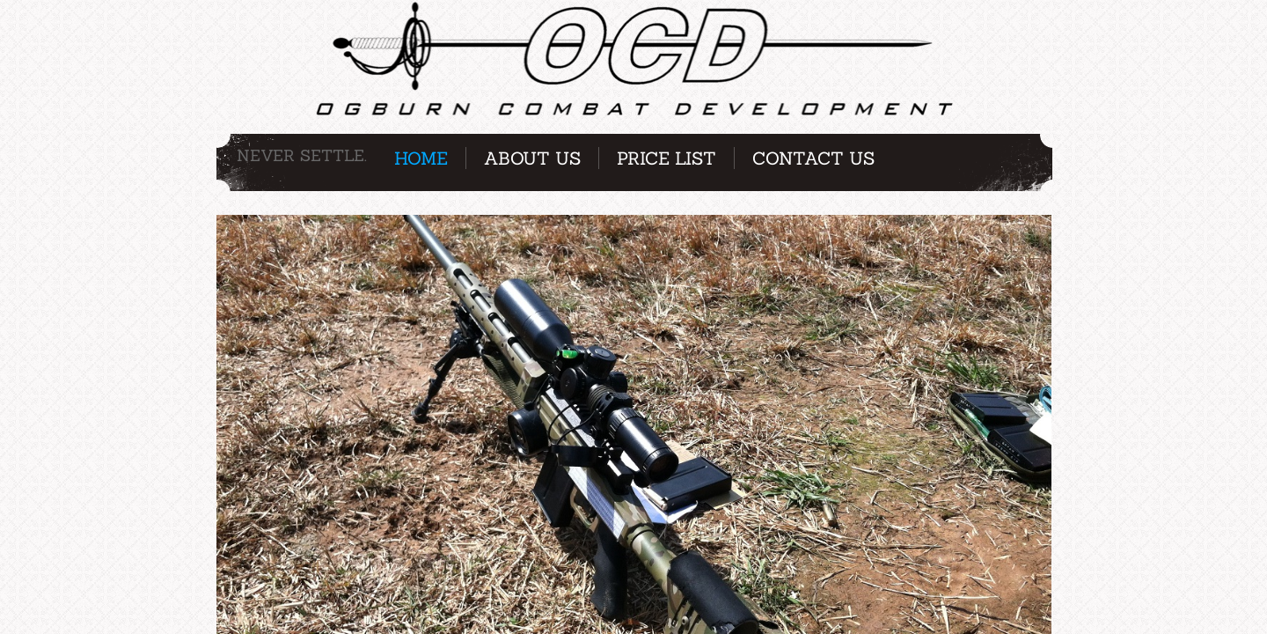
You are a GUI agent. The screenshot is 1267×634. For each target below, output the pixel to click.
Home (421, 158)
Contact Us (813, 158)
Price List (666, 158)
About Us (532, 158)
